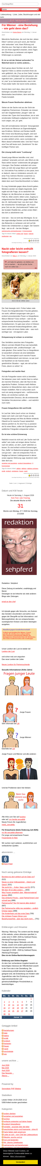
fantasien (7, 1044)
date (5, 1033)
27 (22, 1011)
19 (18, 1008)
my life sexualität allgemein (12, 832)
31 (9, 1014)
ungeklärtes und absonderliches (16, 1148)
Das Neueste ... (8, 1073)
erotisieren (15, 471)
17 (9, 1008)
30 (4, 1014)
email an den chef (9, 602)
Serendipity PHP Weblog (11, 1089)
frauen (26, 233)
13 (22, 1005)
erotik (3, 471)
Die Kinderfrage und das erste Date (16, 913)
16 (4, 1008)
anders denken (10, 1114)
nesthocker (5, 236)
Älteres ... (5, 1076)
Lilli (18, 723)
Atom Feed (8, 864)
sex (10, 236)
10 (9, 1005)
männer (31, 233)
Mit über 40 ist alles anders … (13, 890)
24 (9, 1011)
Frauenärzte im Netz (10, 838)
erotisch (8, 471)
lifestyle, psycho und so (13, 1137)
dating (6, 1036)
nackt (25, 471)
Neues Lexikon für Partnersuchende (16, 664)
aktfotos (24, 468)
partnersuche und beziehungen (11, 231)
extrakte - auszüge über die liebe (16, 1127)
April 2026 (6, 1070)
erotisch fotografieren (24, 463)
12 (18, 1005)
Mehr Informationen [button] (17, 1156)
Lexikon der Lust (8, 651)
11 (13, 1005)
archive (7, 1119)
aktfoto (18, 468)
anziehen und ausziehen (9, 463)
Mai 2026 (5, 1068)
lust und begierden (11, 1140)
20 (22, 1008)
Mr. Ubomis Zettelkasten (13, 1142)
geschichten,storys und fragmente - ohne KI (21, 1129)
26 (18, 1011)
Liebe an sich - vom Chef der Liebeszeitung (21, 1135)
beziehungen (9, 1030)
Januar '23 (18, 1017)
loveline (23, 817)
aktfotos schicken (32, 468)
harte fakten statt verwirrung (15, 1132)
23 (4, 1011)
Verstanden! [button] (20, 1162)
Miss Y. (15, 256)
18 (13, 1008)
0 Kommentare (27, 231)
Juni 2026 (5, 1065)
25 (13, 1011)
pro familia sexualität (17, 819)
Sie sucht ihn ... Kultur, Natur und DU (16, 887)
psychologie (8, 1051)
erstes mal (19, 233)
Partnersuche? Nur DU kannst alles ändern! (19, 903)
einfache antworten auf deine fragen (18, 1121)
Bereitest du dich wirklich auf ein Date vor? (18, 877)
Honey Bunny (17, 32)
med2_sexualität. (8, 825)
